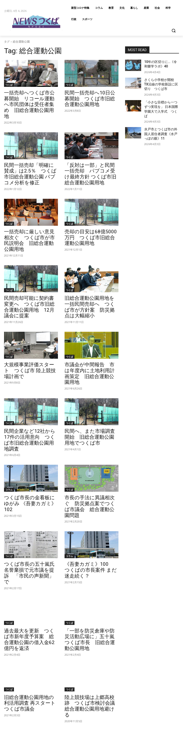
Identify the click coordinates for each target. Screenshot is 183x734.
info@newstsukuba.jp (19, 731)
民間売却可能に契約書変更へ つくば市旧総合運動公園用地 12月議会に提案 (32, 279)
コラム (9, 442)
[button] (173, 30)
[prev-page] (8, 662)
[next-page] (47, 662)
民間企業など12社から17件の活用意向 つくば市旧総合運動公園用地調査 (31, 396)
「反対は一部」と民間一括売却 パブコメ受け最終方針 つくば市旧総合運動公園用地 (91, 161)
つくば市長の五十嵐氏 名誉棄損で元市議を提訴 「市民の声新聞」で (30, 513)
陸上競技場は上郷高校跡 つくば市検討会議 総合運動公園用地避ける (91, 631)
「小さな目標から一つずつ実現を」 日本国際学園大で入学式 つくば (161, 103)
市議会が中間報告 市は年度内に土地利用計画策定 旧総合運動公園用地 (91, 337)
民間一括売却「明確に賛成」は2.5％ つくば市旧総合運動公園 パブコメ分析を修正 (31, 161)
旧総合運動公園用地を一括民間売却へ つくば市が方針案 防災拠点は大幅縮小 (93, 279)
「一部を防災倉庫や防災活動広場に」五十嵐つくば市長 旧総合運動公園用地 (91, 572)
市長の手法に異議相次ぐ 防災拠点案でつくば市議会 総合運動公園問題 (91, 455)
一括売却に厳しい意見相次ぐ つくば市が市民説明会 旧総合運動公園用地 (32, 220)
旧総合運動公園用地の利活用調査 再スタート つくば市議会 (30, 631)
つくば (9, 84)
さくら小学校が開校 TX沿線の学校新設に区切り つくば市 (161, 82)
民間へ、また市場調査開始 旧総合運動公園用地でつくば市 (91, 396)
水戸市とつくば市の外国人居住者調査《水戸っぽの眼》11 (161, 123)
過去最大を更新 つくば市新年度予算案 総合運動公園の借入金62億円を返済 (30, 572)
